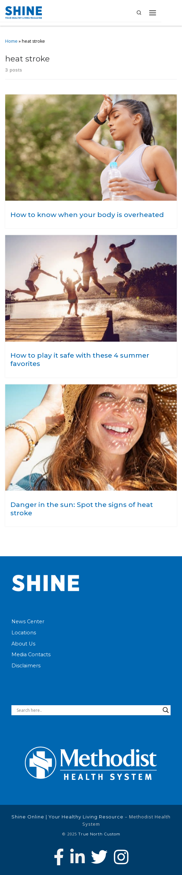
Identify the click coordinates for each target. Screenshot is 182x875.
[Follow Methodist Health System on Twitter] (99, 857)
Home (11, 41)
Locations (23, 633)
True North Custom (99, 834)
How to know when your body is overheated (87, 214)
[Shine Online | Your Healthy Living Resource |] (23, 12)
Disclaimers (25, 665)
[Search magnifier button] (166, 710)
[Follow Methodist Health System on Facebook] (59, 857)
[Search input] (88, 710)
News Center (27, 621)
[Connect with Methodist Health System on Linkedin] (77, 857)
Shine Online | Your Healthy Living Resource (67, 816)
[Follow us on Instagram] (121, 857)
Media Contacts (31, 654)
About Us (23, 644)
